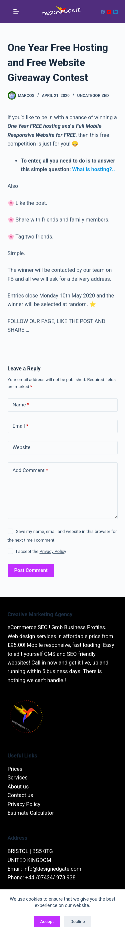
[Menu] (16, 12)
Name (21, 405)
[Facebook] (103, 12)
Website (22, 447)
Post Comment (31, 570)
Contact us (20, 795)
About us (18, 786)
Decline (77, 921)
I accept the (41, 551)
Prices (15, 769)
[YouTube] (109, 12)
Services (18, 777)
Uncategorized (93, 95)
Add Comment (30, 470)
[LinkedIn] (115, 12)
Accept (47, 921)
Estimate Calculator (31, 813)
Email (21, 426)
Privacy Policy (52, 551)
